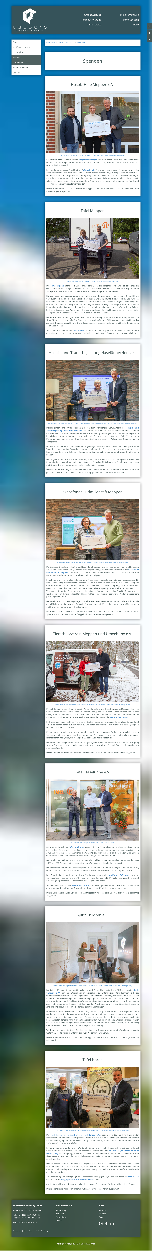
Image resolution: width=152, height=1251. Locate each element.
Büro (136, 24)
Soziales (16, 57)
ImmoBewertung (92, 14)
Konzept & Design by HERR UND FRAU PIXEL (76, 1244)
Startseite (50, 42)
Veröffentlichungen (21, 47)
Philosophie (18, 52)
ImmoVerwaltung (91, 19)
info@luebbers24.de (28, 1222)
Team (15, 42)
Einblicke (16, 72)
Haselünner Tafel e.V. (118, 875)
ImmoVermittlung (129, 14)
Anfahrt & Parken (20, 67)
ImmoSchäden (131, 19)
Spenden (19, 62)
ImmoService (94, 24)
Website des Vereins (119, 717)
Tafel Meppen (57, 286)
